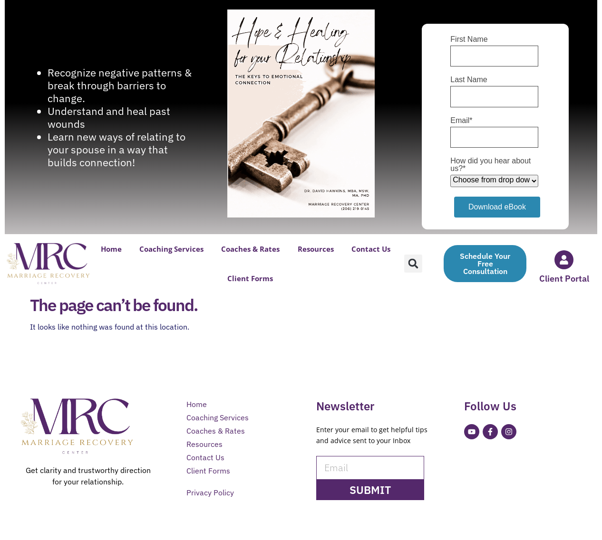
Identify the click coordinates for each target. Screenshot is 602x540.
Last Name (468, 80)
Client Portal (564, 278)
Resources (316, 249)
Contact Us (370, 249)
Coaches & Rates (250, 249)
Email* (461, 120)
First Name (468, 39)
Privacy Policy (210, 492)
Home (111, 249)
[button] (413, 264)
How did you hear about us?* (490, 164)
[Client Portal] (563, 259)
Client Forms (250, 278)
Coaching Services (171, 249)
